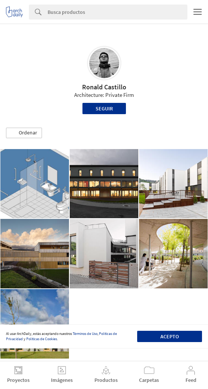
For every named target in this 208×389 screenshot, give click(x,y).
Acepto (169, 336)
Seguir (104, 108)
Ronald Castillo (104, 87)
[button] (24, 133)
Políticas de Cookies (41, 338)
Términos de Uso (85, 333)
